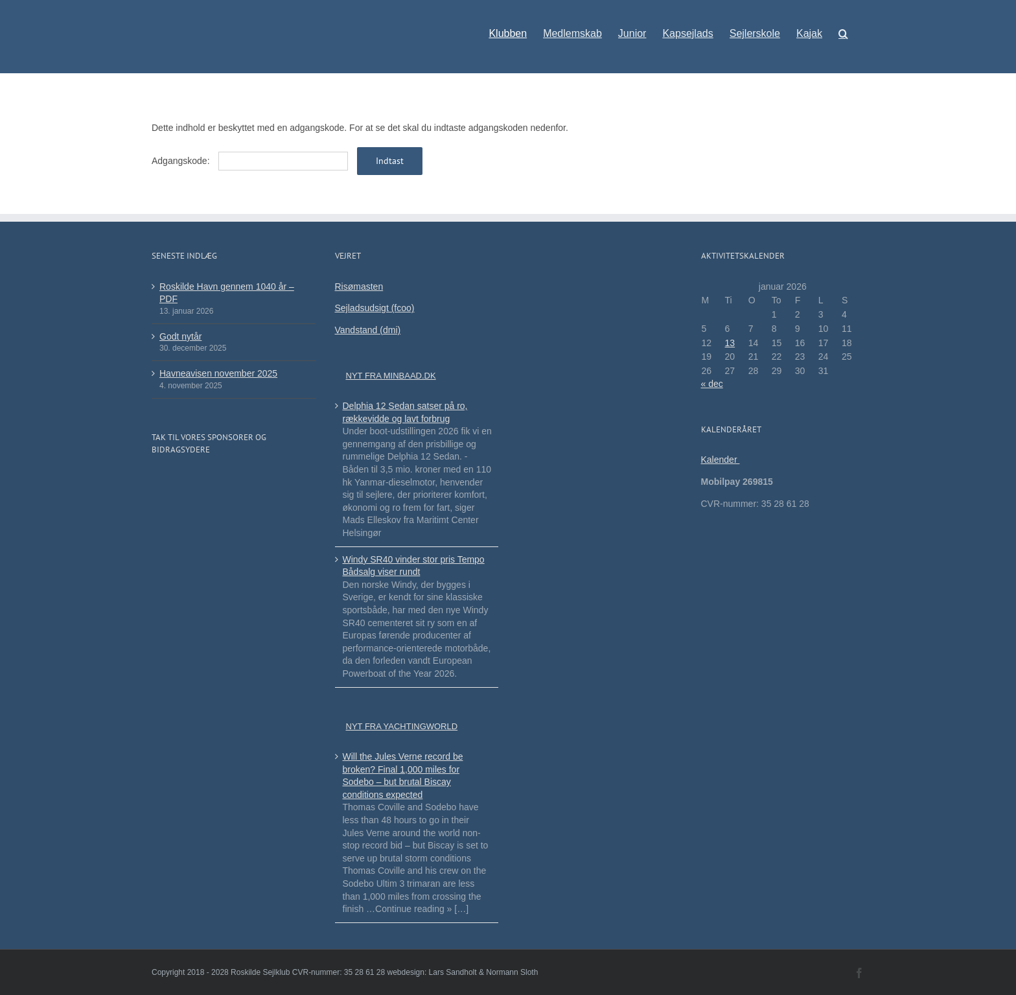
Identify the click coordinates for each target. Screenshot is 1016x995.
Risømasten (359, 286)
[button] (843, 27)
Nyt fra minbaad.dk (391, 375)
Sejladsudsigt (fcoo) (375, 308)
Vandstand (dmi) (368, 330)
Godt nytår (180, 336)
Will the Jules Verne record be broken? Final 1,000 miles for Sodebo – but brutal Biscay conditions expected (403, 775)
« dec (712, 384)
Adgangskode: (250, 161)
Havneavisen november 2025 (218, 373)
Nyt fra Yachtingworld (402, 726)
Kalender (720, 459)
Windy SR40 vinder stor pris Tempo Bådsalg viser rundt (414, 566)
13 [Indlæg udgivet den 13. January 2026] (730, 343)
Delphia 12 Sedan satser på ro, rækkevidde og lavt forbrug (405, 412)
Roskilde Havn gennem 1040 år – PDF (226, 293)
